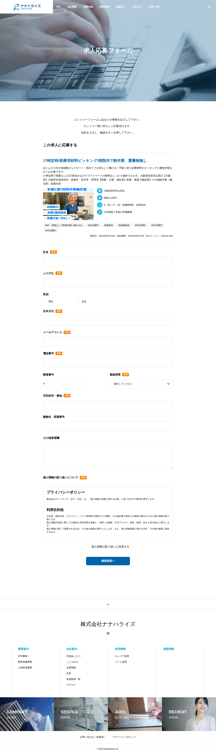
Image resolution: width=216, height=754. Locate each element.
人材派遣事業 (25, 667)
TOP (58, 6)
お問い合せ (154, 6)
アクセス (71, 684)
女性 (84, 301)
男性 (50, 301)
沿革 (68, 673)
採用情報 (104, 6)
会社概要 (72, 6)
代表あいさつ (73, 656)
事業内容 (88, 6)
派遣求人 (120, 6)
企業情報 (71, 667)
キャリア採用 (122, 656)
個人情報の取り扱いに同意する (110, 546)
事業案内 (23, 648)
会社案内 (71, 648)
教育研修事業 (25, 661)
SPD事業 (23, 656)
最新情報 (168, 648)
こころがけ (72, 661)
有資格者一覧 (73, 679)
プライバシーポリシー (124, 737)
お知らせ (137, 6)
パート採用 (121, 661)
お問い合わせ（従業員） (93, 737)
